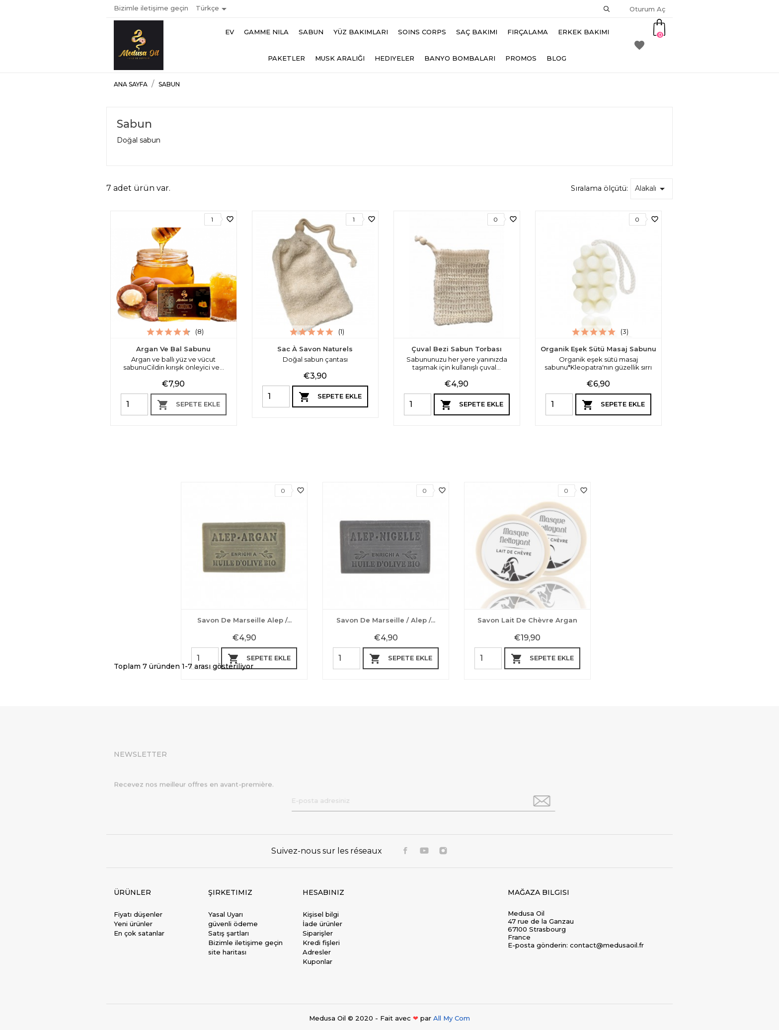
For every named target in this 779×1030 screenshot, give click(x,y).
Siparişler (318, 933)
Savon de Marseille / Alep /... (385, 730)
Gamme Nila (266, 32)
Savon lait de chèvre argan (527, 730)
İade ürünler (322, 924)
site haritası (227, 952)
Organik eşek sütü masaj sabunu (598, 349)
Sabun (311, 32)
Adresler (317, 952)
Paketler (286, 58)
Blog (556, 58)
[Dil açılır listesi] (213, 9)
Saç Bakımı (476, 32)
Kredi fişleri (321, 943)
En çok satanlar (139, 933)
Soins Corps (422, 32)
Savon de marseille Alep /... (244, 730)
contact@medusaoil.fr (607, 945)
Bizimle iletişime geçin (151, 8)
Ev (229, 32)
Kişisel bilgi (321, 914)
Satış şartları (228, 933)
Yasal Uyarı (225, 914)
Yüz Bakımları (360, 32)
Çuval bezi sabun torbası (456, 349)
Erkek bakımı (583, 32)
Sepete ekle (188, 405)
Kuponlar (317, 961)
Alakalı (651, 189)
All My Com (451, 1018)
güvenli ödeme (233, 924)
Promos (521, 58)
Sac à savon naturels (315, 349)
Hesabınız (323, 892)
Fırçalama (527, 32)
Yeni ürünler (133, 924)
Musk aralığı (340, 58)
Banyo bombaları (459, 58)
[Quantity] (134, 404)
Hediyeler (394, 58)
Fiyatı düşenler (138, 914)
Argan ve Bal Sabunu (173, 349)
